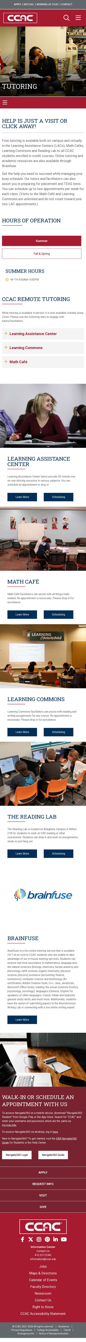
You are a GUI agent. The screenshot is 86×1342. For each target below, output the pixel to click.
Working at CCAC (48, 4)
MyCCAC (29, 4)
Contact (66, 4)
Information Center (43, 1247)
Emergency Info (26, 1333)
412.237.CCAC (43, 1255)
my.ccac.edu (9, 1125)
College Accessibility (48, 1330)
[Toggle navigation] (5, 102)
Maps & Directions (43, 1273)
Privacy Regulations (21, 1330)
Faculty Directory (43, 1287)
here (55, 1131)
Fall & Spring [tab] (42, 253)
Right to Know (43, 1307)
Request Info (43, 1184)
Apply (17, 4)
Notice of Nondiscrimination (54, 1333)
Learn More (22, 497)
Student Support (21, 77)
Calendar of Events (43, 1280)
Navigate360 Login (17, 1155)
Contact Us (43, 1251)
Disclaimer (63, 1326)
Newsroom (43, 1293)
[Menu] (78, 18)
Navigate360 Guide (53, 1155)
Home (5, 77)
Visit (43, 1195)
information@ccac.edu (43, 1259)
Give (43, 1207)
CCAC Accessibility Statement (43, 1314)
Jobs (43, 1266)
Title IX (67, 1330)
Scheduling (58, 497)
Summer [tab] (42, 241)
